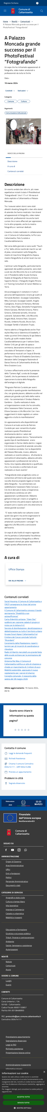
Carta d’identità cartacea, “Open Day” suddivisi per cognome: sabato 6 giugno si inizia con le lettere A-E (22, 622)
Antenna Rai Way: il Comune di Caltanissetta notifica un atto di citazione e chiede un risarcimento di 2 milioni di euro (23, 664)
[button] (23, 1108)
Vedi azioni (23, 90)
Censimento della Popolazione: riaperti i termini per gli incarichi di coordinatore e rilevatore (22, 646)
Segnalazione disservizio (16, 1040)
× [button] (44, 1072)
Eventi (8, 984)
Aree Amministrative (15, 865)
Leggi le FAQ (11, 1044)
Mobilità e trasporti (14, 917)
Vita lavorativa (12, 905)
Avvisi (8, 969)
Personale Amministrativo (17, 881)
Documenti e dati (13, 885)
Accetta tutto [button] (23, 1097)
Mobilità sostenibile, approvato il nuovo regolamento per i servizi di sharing (21, 671)
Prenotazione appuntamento (18, 1036)
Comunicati (25, 21)
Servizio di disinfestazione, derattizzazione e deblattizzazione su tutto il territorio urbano (23, 630)
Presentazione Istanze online (18, 1052)
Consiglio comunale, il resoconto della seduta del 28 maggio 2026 (20, 677)
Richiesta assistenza (14, 1048)
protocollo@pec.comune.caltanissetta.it (23, 1016)
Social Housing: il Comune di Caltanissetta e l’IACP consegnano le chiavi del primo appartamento (23, 604)
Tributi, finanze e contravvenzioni (20, 937)
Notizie (9, 961)
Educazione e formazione (16, 929)
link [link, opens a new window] (10, 1092)
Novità (14, 21)
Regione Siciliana (11, 2)
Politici (9, 877)
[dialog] (23, 1090)
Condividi (10, 90)
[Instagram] (19, 849)
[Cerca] (41, 10)
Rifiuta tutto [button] (23, 1103)
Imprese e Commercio (15, 909)
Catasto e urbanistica (15, 913)
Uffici (8, 869)
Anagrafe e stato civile (15, 897)
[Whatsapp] (25, 849)
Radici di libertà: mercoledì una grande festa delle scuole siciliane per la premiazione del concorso (23, 655)
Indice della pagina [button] (16, 153)
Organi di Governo (13, 861)
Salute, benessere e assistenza (19, 945)
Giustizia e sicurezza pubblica (18, 933)
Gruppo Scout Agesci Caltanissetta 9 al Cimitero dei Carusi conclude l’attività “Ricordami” (21, 637)
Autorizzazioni (12, 949)
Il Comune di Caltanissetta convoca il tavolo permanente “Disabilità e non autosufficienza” (23, 613)
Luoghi (9, 980)
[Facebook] (6, 849)
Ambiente (10, 941)
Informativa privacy (14, 1068)
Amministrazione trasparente (18, 1064)
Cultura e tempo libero (15, 901)
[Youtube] (12, 849)
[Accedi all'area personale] (37, 3)
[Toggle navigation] (5, 10)
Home (5, 21)
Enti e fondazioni (13, 873)
